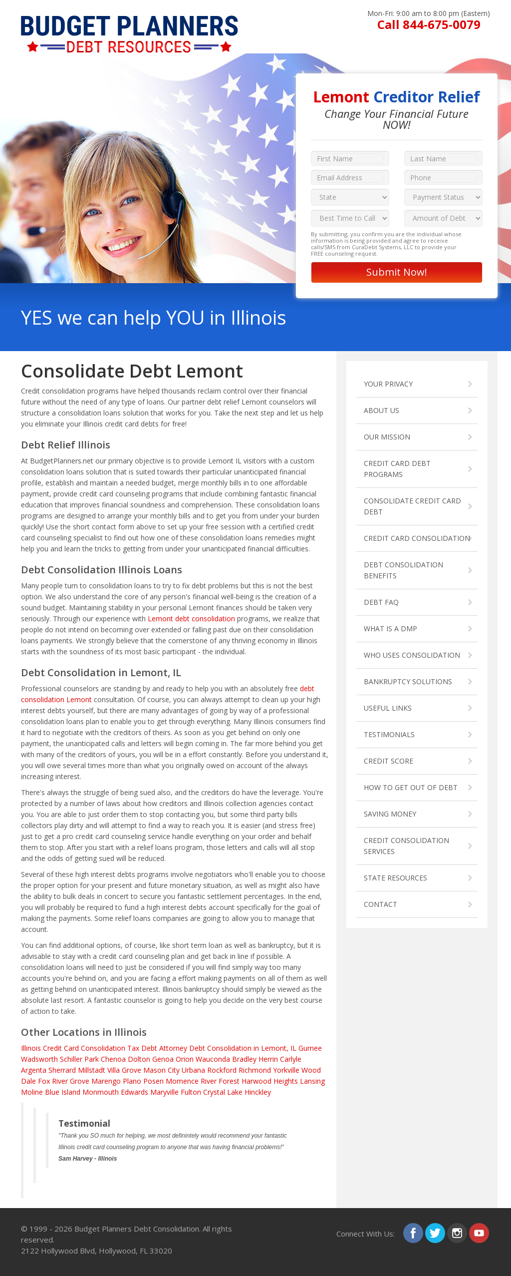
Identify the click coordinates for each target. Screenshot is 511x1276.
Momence (182, 1081)
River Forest (220, 1081)
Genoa (163, 1059)
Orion (185, 1059)
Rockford (222, 1070)
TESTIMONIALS (389, 734)
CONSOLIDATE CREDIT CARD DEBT (412, 506)
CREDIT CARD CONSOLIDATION (417, 538)
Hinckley (258, 1092)
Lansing (312, 1081)
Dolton (139, 1059)
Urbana (193, 1070)
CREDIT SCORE (388, 761)
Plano (132, 1081)
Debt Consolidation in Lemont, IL (242, 1048)
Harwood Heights (270, 1081)
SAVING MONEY (390, 814)
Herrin (268, 1059)
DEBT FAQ (381, 602)
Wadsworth (39, 1059)
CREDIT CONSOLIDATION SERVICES (406, 846)
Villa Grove (124, 1070)
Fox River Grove (63, 1081)
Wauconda (213, 1059)
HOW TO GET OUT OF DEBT (411, 787)
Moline (32, 1092)
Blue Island (62, 1092)
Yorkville (286, 1070)
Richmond (255, 1070)
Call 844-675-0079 (429, 24)
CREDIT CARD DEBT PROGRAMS (397, 468)
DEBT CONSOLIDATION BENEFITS (403, 570)
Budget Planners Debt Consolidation (136, 1229)
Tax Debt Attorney (157, 1048)
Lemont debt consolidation (191, 618)
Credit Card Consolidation (84, 1048)
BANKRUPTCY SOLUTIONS (408, 681)
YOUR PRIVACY (388, 384)
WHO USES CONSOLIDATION (412, 655)
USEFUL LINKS (388, 708)
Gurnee (310, 1048)
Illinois (31, 1048)
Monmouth (100, 1092)
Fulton (191, 1092)
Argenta (33, 1070)
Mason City (161, 1070)
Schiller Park (79, 1059)
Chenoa (113, 1059)
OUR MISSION (387, 436)
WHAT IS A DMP (390, 628)
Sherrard (62, 1070)
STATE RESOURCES (395, 877)
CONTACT (380, 904)
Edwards (134, 1092)
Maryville (164, 1092)
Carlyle (290, 1059)
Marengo (106, 1081)
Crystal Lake (223, 1092)
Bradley (244, 1059)
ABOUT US (381, 410)
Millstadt (91, 1070)
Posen (153, 1081)
